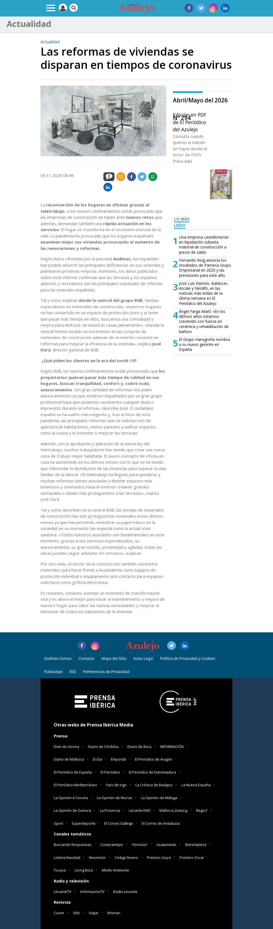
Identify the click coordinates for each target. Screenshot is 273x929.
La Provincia (110, 810)
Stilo (76, 912)
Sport (58, 823)
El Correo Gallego (119, 823)
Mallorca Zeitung (173, 810)
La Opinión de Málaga (159, 797)
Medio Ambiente (115, 870)
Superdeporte (83, 823)
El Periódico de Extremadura (152, 772)
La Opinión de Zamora (72, 810)
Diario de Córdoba (103, 746)
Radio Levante (125, 891)
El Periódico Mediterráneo (75, 784)
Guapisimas (166, 844)
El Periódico (110, 772)
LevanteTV (62, 891)
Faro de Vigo (116, 784)
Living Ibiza (84, 870)
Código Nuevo (126, 857)
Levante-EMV (140, 810)
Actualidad (50, 41)
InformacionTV (92, 891)
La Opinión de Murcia (114, 797)
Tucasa (60, 870)
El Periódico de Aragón (153, 759)
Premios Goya (159, 857)
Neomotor (97, 857)
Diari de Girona (66, 746)
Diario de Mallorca (69, 759)
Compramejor (111, 844)
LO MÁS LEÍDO (181, 222)
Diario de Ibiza (139, 746)
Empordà (118, 759)
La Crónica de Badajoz (154, 784)
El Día (97, 759)
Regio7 (201, 810)
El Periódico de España (73, 772)
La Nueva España (196, 784)
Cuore (59, 912)
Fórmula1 (140, 844)
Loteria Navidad (67, 857)
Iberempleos (196, 844)
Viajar (93, 912)
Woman (113, 912)
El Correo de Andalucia (161, 823)
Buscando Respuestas (73, 844)
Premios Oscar (192, 857)
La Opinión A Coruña (71, 797)
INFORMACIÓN (172, 746)
